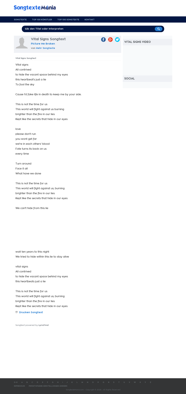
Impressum (19, 386)
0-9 (15, 382)
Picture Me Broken (43, 44)
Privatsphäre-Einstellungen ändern (48, 386)
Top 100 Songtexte (68, 20)
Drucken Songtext (31, 312)
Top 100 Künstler (42, 20)
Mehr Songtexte (45, 48)
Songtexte (20, 20)
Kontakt (89, 20)
